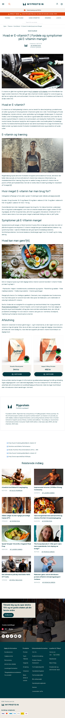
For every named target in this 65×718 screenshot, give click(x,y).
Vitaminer (26, 671)
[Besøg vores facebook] (7, 636)
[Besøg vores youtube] (15, 636)
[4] (7, 453)
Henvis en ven (54, 653)
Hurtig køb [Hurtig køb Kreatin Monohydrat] (17, 374)
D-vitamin (44, 91)
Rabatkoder (52, 659)
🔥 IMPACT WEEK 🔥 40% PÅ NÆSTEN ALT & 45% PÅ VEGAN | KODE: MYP (32, 14)
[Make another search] (32, 22)
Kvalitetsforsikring (37, 656)
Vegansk (25, 663)
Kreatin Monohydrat (16, 366)
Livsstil (58, 18)
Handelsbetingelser (38, 671)
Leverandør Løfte (37, 691)
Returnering (8, 660)
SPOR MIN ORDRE (10, 664)
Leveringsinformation (10, 668)
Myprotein (22, 405)
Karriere (34, 687)
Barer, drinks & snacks (25, 677)
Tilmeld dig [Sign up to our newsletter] (8, 615)
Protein (25, 652)
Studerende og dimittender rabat (54, 668)
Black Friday (52, 663)
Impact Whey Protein (48, 366)
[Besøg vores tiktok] (11, 636)
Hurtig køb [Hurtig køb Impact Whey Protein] (48, 374)
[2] (7, 446)
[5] (7, 456)
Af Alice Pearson (16, 490)
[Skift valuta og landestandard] (32, 629)
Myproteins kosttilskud (10, 307)
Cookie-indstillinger (8, 625)
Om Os (34, 652)
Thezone (10, 26)
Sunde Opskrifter (34, 18)
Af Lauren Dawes (48, 493)
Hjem (4, 26)
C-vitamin (34, 91)
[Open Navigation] (3, 4)
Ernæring (48, 18)
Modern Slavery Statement (36, 661)
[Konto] (57, 4)
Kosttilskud (19, 18)
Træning (7, 18)
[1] (7, 443)
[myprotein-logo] (33, 4)
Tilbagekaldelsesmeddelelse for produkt (12, 674)
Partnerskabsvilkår (37, 675)
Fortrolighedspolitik (38, 667)
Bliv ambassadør (37, 679)
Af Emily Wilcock (15, 580)
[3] (7, 450)
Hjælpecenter (8, 656)
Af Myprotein (36, 45)
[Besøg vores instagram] (3, 636)
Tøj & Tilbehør (25, 657)
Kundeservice (8, 652)
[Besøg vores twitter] (19, 636)
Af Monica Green (48, 552)
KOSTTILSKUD (32, 31)
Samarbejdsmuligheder (39, 683)
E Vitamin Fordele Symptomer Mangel (31, 26)
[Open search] (9, 4)
